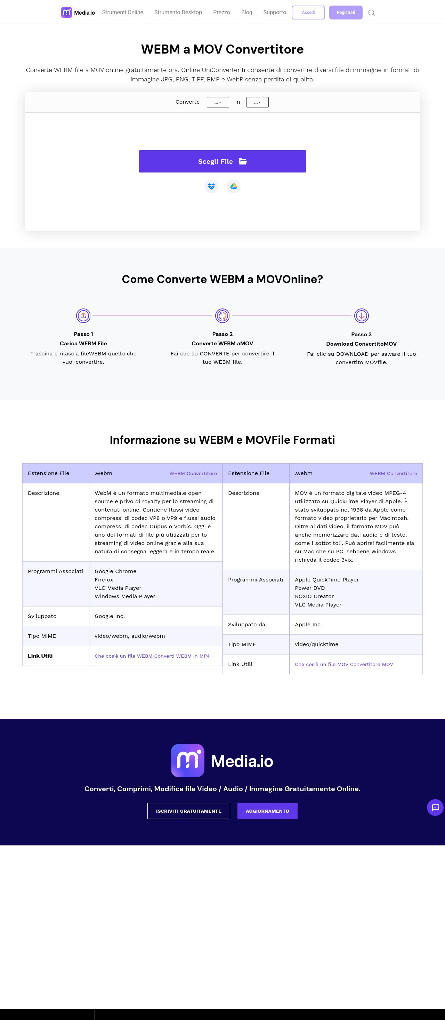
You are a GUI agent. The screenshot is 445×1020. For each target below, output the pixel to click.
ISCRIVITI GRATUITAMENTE (188, 811)
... (216, 102)
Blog (247, 12)
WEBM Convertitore (190, 473)
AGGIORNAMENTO (267, 811)
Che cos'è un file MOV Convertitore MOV (349, 664)
